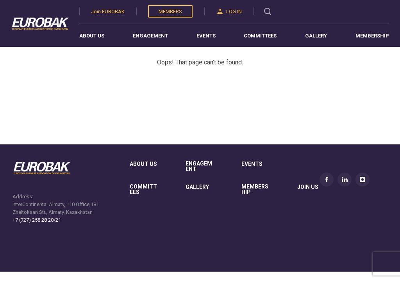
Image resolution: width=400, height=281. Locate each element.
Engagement (150, 36)
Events (206, 36)
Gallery (316, 36)
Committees (260, 36)
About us (91, 36)
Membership (372, 36)
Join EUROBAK (108, 11)
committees (143, 189)
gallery (197, 187)
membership (254, 189)
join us (307, 187)
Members (170, 11)
